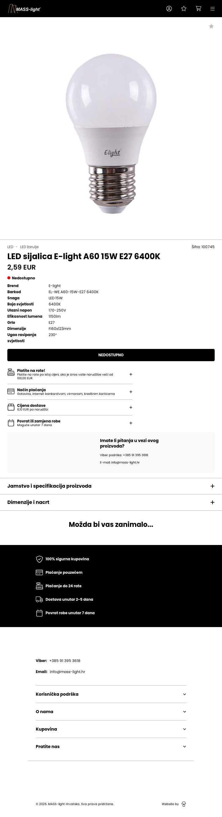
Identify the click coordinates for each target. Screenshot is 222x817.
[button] (169, 8)
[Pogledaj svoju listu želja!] (184, 8)
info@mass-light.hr (60, 672)
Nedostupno (111, 354)
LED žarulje (29, 247)
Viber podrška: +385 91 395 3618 (124, 455)
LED (10, 247)
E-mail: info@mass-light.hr (120, 462)
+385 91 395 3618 (58, 661)
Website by (174, 804)
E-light (55, 286)
